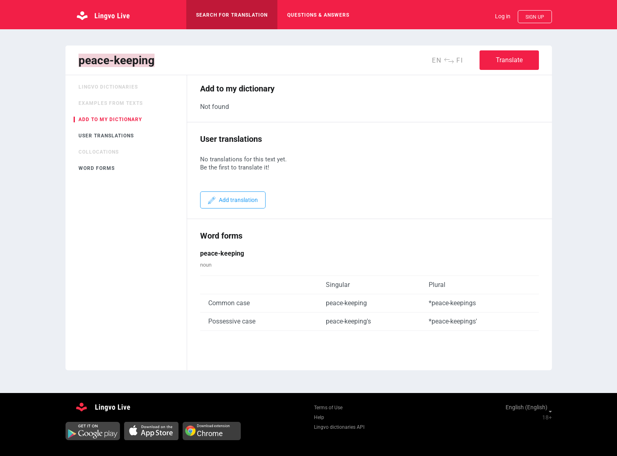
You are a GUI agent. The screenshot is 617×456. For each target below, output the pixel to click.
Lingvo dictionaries (108, 87)
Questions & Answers (318, 15)
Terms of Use (328, 407)
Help (319, 417)
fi (459, 60)
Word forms (96, 168)
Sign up (534, 17)
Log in (502, 16)
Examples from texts (110, 103)
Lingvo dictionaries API (339, 427)
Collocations (98, 152)
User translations (106, 136)
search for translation (232, 15)
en (437, 60)
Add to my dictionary (110, 119)
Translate (509, 60)
